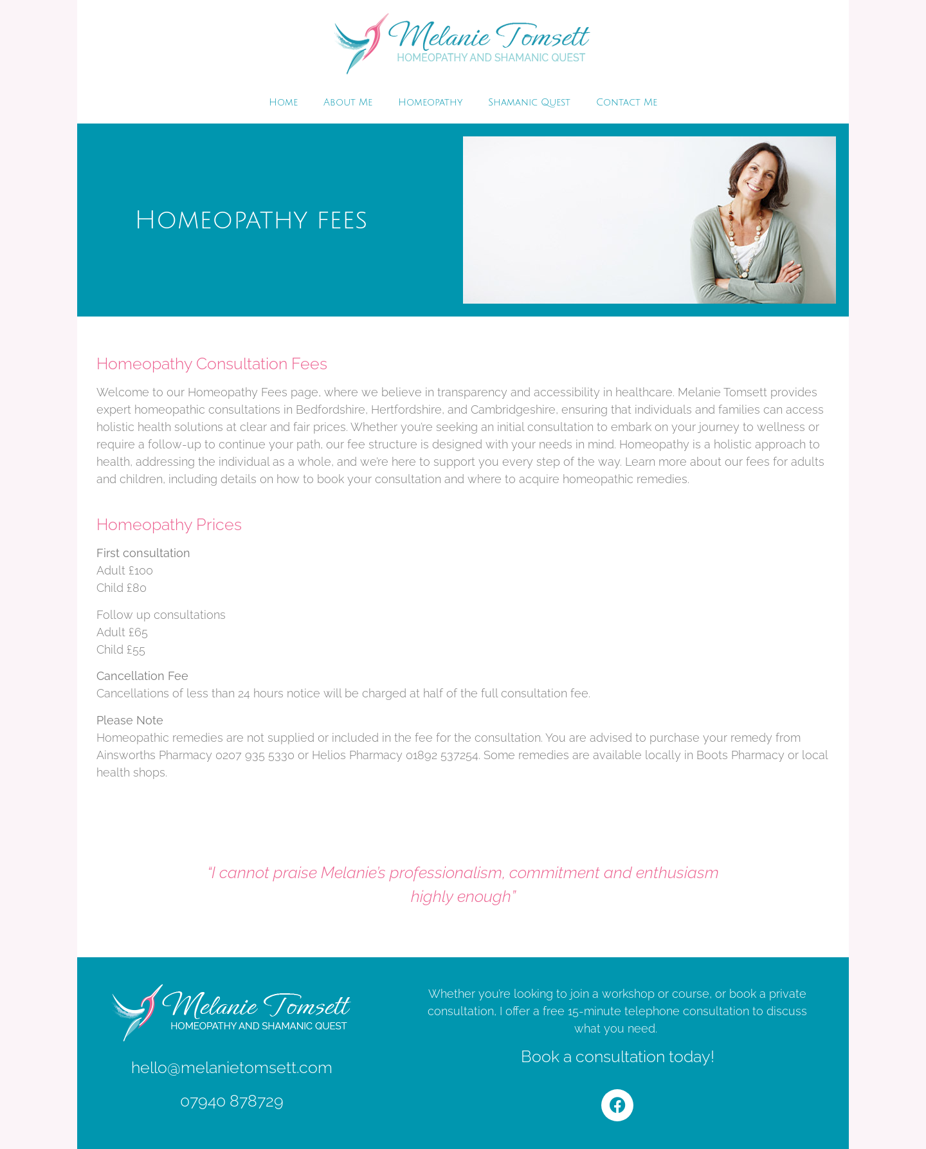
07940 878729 (232, 1100)
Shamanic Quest (529, 102)
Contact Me (626, 102)
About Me (347, 102)
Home (283, 102)
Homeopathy (430, 102)
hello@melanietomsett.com (231, 1067)
